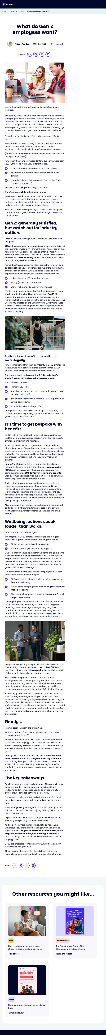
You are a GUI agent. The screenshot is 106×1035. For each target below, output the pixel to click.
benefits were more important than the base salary (34, 449)
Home (4, 11)
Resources (13, 11)
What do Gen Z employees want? (38, 11)
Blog (22, 11)
